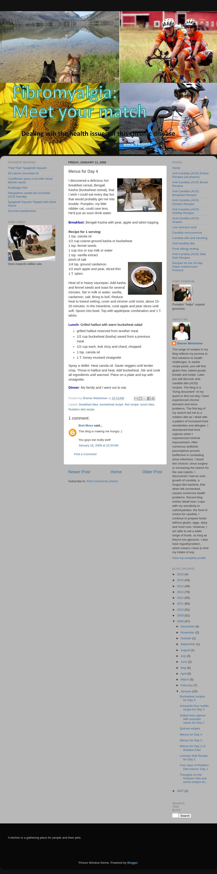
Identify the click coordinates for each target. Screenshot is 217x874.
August (186, 650)
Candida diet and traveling (189, 238)
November (188, 632)
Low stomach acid (184, 227)
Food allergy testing (185, 248)
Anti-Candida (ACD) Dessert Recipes (185, 201)
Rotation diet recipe (81, 409)
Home (116, 471)
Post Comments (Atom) (102, 481)
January (186, 691)
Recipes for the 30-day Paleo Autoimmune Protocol (187, 266)
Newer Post (79, 471)
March (185, 679)
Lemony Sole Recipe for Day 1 (194, 757)
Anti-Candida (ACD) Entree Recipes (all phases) (190, 175)
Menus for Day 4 (191, 734)
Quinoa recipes (190, 728)
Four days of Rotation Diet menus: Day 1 (194, 766)
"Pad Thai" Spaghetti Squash (27, 168)
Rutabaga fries (18, 187)
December (188, 626)
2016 (181, 574)
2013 (181, 592)
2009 (181, 615)
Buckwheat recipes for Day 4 (192, 698)
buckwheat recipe (111, 404)
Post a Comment (85, 454)
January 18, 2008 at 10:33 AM (98, 445)
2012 (181, 597)
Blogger (132, 862)
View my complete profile (189, 558)
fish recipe (132, 404)
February (187, 685)
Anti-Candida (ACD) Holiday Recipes (185, 211)
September (188, 644)
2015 (181, 580)
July (184, 656)
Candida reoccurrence (187, 232)
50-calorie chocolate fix (23, 173)
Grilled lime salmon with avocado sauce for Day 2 (193, 719)
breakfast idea (88, 404)
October (186, 638)
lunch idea (147, 404)
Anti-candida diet (183, 243)
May (184, 667)
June (184, 661)
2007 (181, 791)
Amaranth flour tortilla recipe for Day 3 (194, 707)
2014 (181, 586)
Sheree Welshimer (190, 343)
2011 (181, 603)
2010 (181, 609)
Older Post (152, 471)
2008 (181, 621)
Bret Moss (86, 425)
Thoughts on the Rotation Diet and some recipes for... (194, 778)
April (184, 673)
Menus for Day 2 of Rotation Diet (192, 747)
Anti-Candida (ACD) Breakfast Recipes (185, 193)
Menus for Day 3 (191, 740)
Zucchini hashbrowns (22, 211)
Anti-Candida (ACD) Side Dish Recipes (189, 255)
